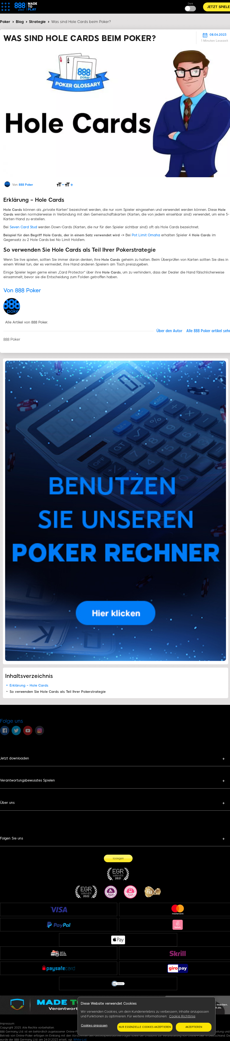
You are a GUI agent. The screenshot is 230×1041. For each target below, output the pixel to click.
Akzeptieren (193, 1027)
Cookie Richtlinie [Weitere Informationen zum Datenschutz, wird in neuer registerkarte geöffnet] (182, 1016)
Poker (5, 22)
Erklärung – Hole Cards (29, 685)
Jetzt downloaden (14, 758)
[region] (147, 1016)
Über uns (7, 803)
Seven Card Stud (23, 227)
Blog (20, 22)
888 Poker (26, 184)
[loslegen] (118, 858)
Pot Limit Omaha (146, 235)
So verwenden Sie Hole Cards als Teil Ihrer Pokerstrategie (58, 692)
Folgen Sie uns (11, 838)
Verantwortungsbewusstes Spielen (27, 780)
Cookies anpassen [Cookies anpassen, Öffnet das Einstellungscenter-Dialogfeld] (94, 1025)
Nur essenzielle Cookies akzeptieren (145, 1027)
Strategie (37, 22)
